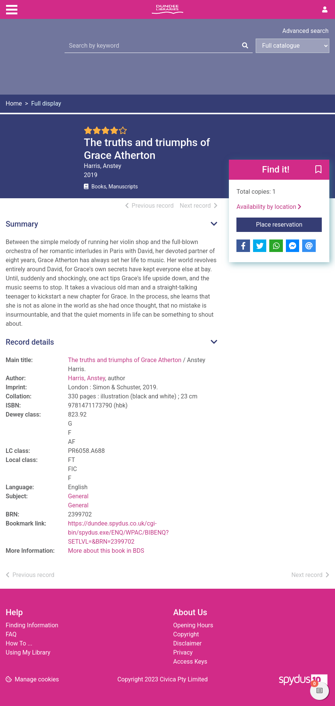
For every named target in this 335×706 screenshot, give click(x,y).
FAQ (11, 634)
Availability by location (268, 206)
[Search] (245, 46)
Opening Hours (193, 625)
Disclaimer (187, 643)
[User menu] (325, 10)
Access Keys (190, 661)
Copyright (186, 634)
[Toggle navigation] (11, 8)
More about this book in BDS (106, 550)
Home (14, 103)
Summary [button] (22, 224)
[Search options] (292, 46)
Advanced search (306, 30)
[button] (318, 170)
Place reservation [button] (289, 224)
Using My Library (28, 652)
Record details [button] (30, 342)
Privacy (183, 652)
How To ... (19, 643)
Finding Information (32, 625)
